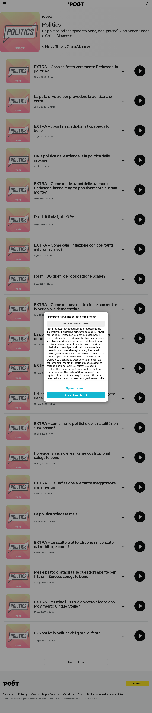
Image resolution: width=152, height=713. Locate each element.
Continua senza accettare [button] (76, 323)
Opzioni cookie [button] (76, 388)
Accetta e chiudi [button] (76, 395)
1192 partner (77, 366)
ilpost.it (90, 369)
